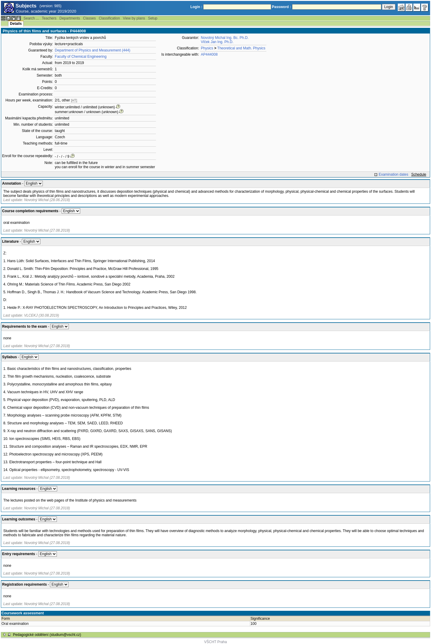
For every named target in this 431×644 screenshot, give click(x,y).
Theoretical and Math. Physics (241, 48)
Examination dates (393, 174)
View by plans (134, 18)
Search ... (31, 18)
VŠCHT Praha (215, 642)
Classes (89, 18)
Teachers (49, 18)
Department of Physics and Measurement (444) (92, 50)
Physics (207, 48)
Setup (152, 18)
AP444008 (209, 54)
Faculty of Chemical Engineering (81, 56)
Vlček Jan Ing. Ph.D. (217, 42)
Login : (196, 7)
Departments (70, 18)
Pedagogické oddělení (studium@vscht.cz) (47, 635)
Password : (281, 7)
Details (16, 24)
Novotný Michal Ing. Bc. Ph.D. (224, 38)
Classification (109, 18)
